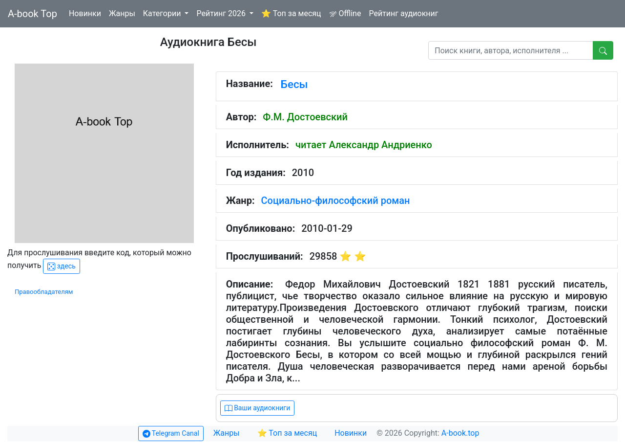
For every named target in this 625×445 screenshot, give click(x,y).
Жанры (122, 13)
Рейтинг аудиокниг (403, 13)
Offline (345, 13)
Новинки (85, 13)
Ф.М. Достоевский (305, 117)
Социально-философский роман (335, 200)
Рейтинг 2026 (222, 13)
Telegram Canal (171, 433)
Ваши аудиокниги (258, 408)
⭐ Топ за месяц (291, 13)
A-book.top (460, 433)
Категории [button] (163, 13)
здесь (61, 266)
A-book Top (32, 14)
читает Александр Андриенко (363, 145)
